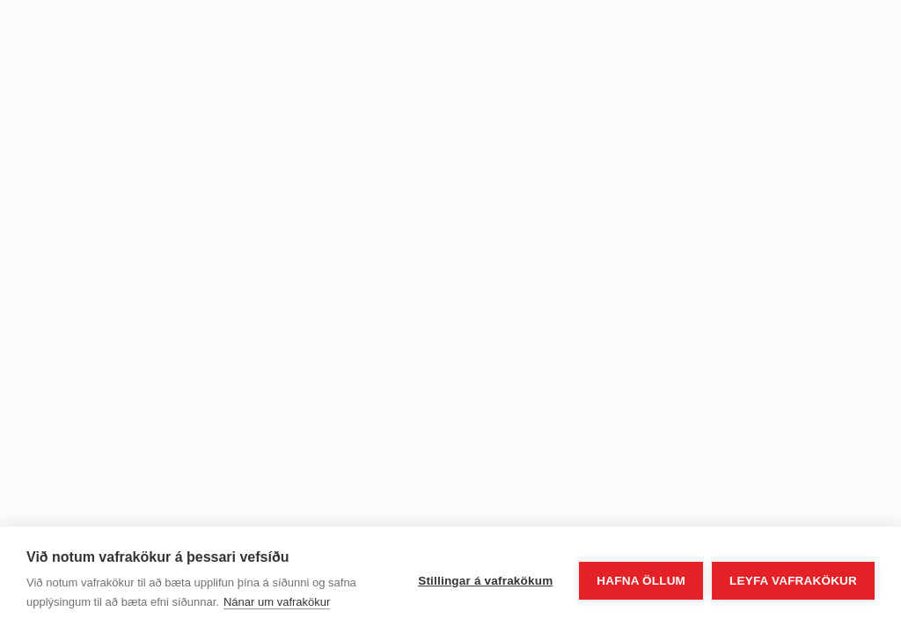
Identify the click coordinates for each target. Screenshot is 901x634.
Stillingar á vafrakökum (485, 580)
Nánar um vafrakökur (276, 601)
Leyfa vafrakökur (793, 580)
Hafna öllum (641, 580)
